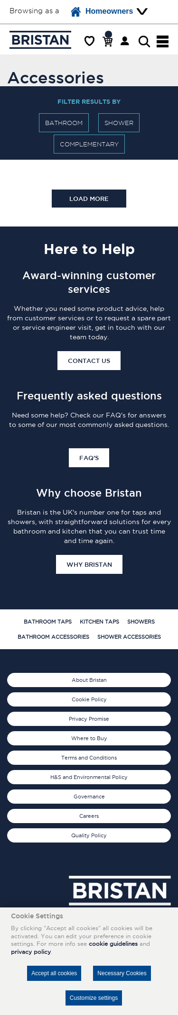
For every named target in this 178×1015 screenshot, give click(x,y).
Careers (89, 816)
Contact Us (89, 360)
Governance (89, 796)
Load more (89, 198)
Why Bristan (89, 564)
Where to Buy (89, 738)
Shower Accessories (129, 637)
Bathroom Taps (48, 622)
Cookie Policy (89, 699)
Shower (118, 122)
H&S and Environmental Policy (89, 777)
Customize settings (94, 998)
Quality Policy (89, 835)
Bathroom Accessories (53, 637)
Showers (141, 622)
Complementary (89, 144)
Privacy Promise (89, 719)
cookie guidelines (113, 944)
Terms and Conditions (89, 758)
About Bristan (89, 680)
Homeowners (102, 12)
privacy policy (31, 952)
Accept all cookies (54, 973)
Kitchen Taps (99, 622)
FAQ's (89, 457)
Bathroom (64, 122)
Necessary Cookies (121, 973)
